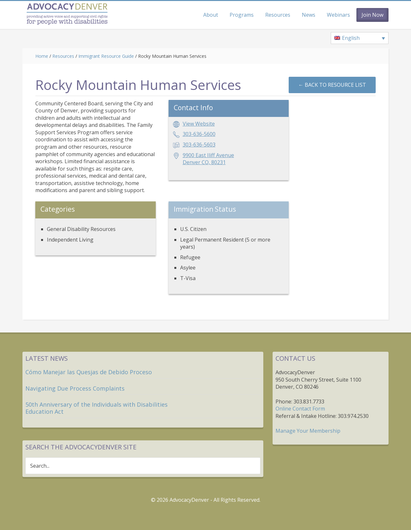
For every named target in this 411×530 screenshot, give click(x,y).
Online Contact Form (300, 408)
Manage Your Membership (307, 430)
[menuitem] (360, 38)
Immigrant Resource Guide (106, 56)
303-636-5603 (199, 144)
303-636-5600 (199, 133)
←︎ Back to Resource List (332, 84)
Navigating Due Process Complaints (75, 388)
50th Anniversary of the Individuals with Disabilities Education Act (96, 408)
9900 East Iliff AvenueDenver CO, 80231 (208, 159)
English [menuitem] (351, 37)
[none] (360, 38)
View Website (199, 123)
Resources (63, 56)
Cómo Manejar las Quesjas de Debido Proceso (88, 372)
